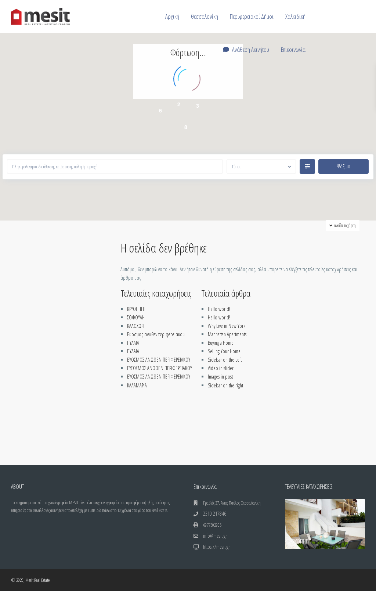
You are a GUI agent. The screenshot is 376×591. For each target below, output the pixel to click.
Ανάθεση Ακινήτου (246, 49)
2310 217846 (214, 513)
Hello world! (219, 308)
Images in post (220, 376)
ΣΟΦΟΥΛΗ (136, 317)
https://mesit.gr (216, 546)
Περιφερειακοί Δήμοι (252, 16)
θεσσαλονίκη (204, 16)
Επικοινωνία (293, 49)
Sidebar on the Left (225, 359)
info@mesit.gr (215, 535)
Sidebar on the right (225, 385)
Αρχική (172, 16)
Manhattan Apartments (227, 334)
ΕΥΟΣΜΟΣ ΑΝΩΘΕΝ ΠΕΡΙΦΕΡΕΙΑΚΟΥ (158, 359)
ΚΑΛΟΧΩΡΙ (135, 325)
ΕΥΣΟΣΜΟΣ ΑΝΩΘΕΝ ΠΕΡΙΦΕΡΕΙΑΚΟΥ (159, 368)
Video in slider (221, 368)
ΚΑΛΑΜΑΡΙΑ (137, 385)
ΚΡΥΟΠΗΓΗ (136, 308)
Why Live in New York (226, 325)
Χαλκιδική (295, 16)
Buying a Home (221, 342)
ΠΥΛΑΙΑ (133, 342)
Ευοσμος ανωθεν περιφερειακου (156, 334)
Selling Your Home (224, 351)
